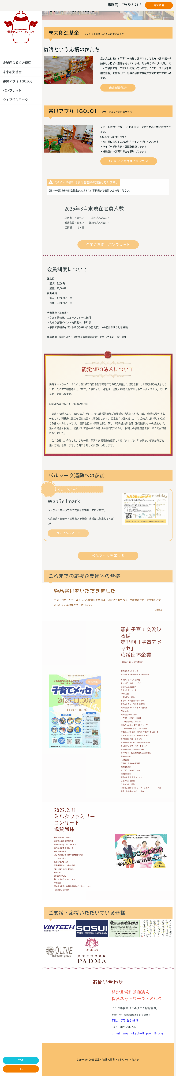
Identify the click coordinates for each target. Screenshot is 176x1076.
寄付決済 (159, 5)
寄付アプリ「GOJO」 (18, 81)
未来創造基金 (12, 72)
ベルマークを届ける (108, 556)
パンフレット (12, 90)
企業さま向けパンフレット (108, 244)
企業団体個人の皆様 (17, 62)
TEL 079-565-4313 (125, 1020)
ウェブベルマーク (15, 99)
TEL (21, 1069)
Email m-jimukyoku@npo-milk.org (137, 1033)
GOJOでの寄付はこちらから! (128, 161)
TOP (21, 1060)
